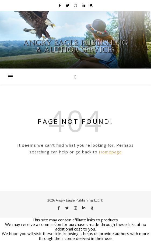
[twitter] (68, 5)
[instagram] (76, 5)
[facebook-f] (60, 5)
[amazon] (91, 5)
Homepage (110, 151)
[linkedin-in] (84, 5)
